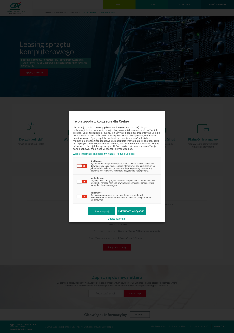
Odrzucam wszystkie (131, 211)
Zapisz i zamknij (117, 218)
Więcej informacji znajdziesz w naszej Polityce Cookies (104, 154)
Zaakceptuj (102, 211)
